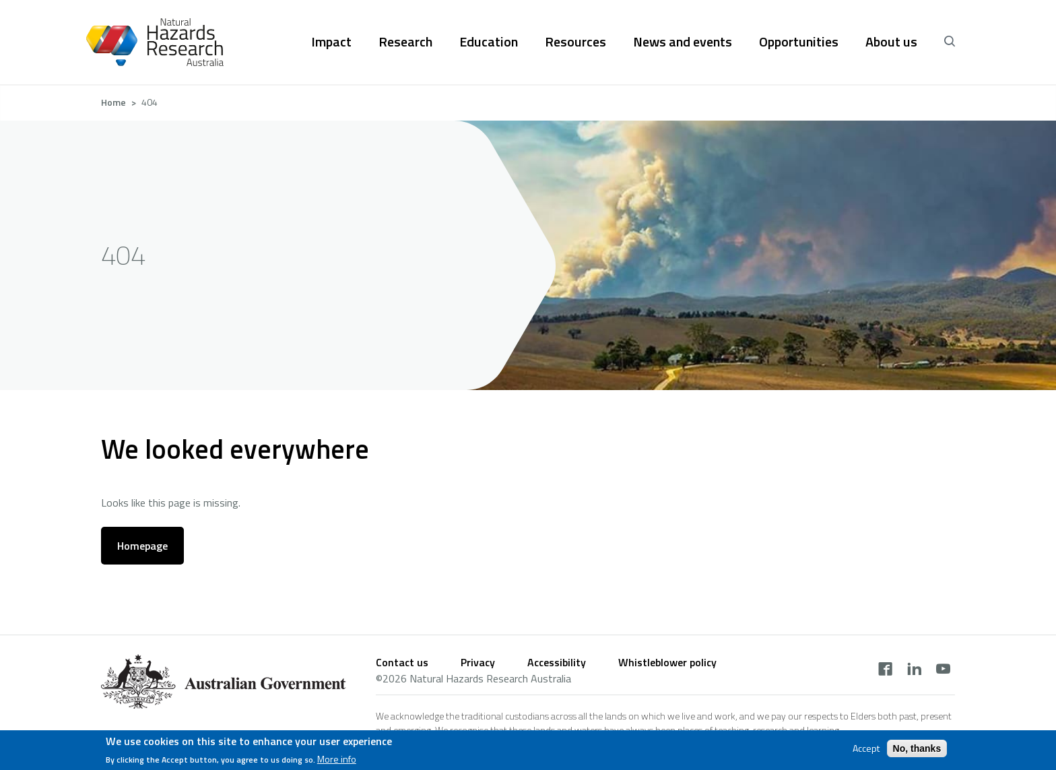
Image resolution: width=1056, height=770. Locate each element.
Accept (866, 749)
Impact (331, 42)
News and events (682, 42)
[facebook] (885, 670)
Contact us (402, 662)
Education (488, 42)
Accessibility (556, 662)
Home (113, 102)
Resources (575, 42)
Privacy (478, 662)
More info (336, 760)
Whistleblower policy (667, 662)
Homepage (142, 546)
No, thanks (917, 749)
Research (405, 42)
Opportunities (798, 42)
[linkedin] (914, 670)
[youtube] (943, 670)
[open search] (949, 42)
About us (891, 42)
